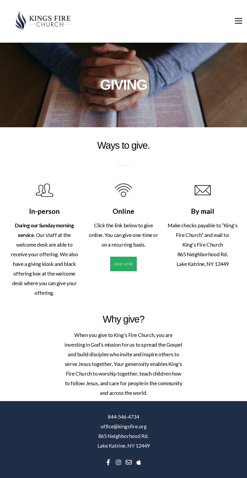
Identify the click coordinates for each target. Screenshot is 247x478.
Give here (123, 264)
